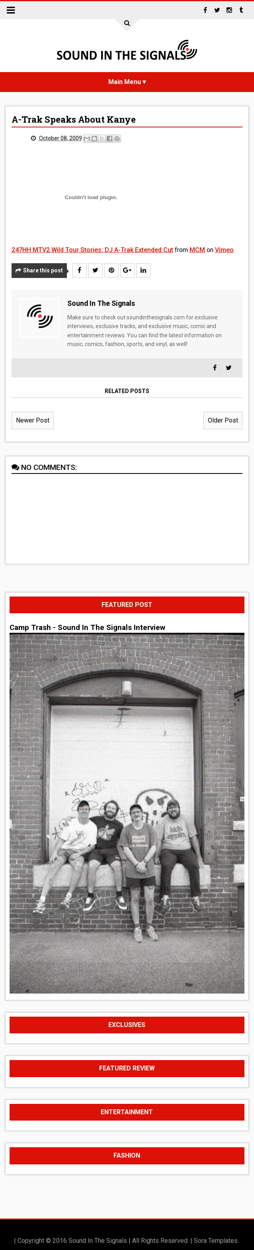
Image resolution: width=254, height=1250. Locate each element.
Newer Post (32, 420)
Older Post (223, 420)
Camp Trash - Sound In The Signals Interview (87, 627)
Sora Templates (216, 1240)
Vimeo (224, 250)
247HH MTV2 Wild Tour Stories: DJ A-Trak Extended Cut (92, 250)
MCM (197, 250)
